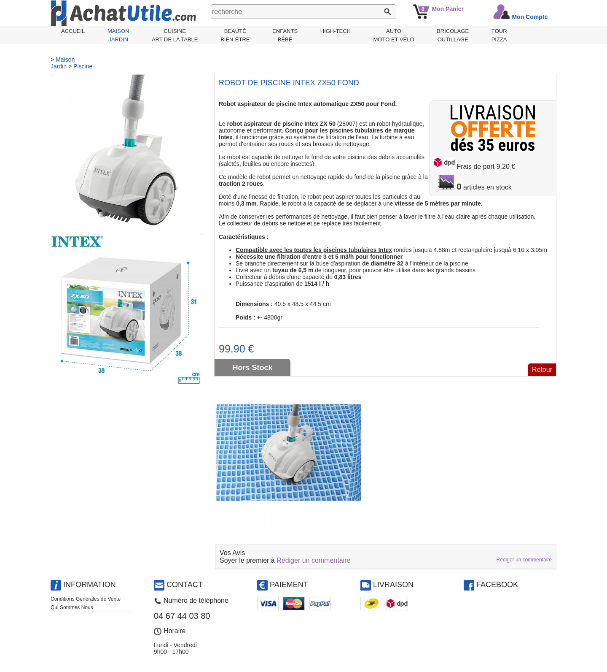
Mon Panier (447, 8)
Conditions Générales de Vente (86, 599)
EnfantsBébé (285, 35)
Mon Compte (530, 17)
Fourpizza (499, 35)
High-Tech (335, 31)
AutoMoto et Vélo (393, 35)
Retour (542, 369)
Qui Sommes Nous (72, 607)
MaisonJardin (118, 35)
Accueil (73, 31)
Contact (185, 584)
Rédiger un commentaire (313, 560)
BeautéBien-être (235, 35)
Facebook (497, 584)
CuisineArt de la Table (175, 35)
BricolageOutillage (453, 35)
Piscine (82, 66)
